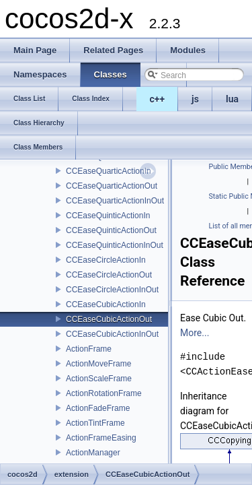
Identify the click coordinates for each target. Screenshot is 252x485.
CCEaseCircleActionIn (106, 260)
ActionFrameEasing (101, 438)
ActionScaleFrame (99, 378)
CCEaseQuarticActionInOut (115, 200)
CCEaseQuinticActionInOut (114, 245)
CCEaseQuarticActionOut (111, 186)
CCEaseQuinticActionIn (108, 215)
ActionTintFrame (95, 423)
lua (232, 99)
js (195, 99)
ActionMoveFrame (98, 363)
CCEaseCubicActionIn (106, 304)
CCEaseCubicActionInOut (112, 334)
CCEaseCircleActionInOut (112, 289)
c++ (157, 99)
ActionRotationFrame (104, 393)
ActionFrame (89, 349)
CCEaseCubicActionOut (109, 319)
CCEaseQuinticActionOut (111, 230)
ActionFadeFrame (98, 408)
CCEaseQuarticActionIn (108, 171)
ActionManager (93, 452)
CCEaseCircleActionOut (109, 275)
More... (194, 332)
